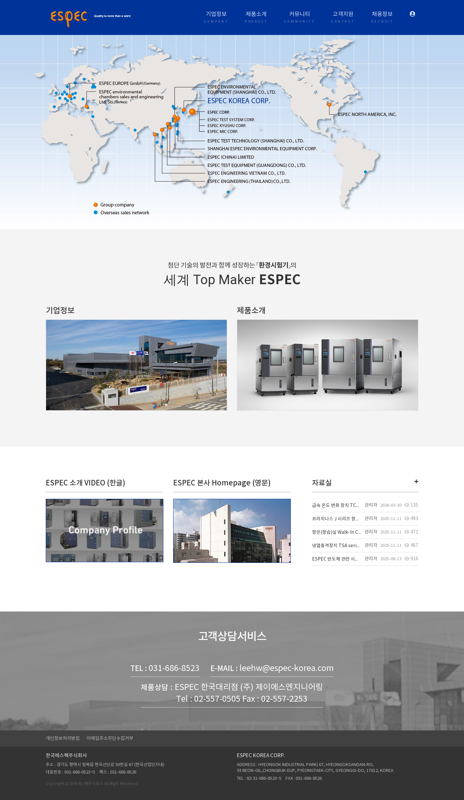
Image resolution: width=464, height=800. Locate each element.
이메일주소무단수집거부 (110, 738)
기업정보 (216, 18)
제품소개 (256, 18)
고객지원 (343, 18)
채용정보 (382, 18)
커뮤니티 (299, 18)
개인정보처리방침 (63, 738)
